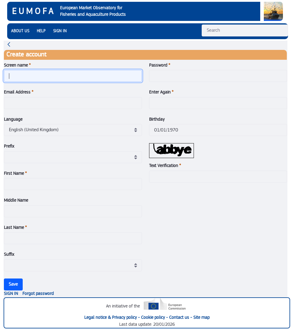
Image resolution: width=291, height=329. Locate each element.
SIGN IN (60, 31)
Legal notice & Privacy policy (111, 317)
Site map (201, 317)
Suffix (9, 254)
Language (13, 119)
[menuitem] (20, 31)
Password (159, 65)
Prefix (9, 146)
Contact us (179, 317)
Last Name (15, 227)
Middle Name (16, 200)
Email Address (18, 92)
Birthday (157, 119)
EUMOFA (33, 11)
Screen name (17, 65)
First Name (15, 173)
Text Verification (165, 165)
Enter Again (161, 92)
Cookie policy (153, 317)
